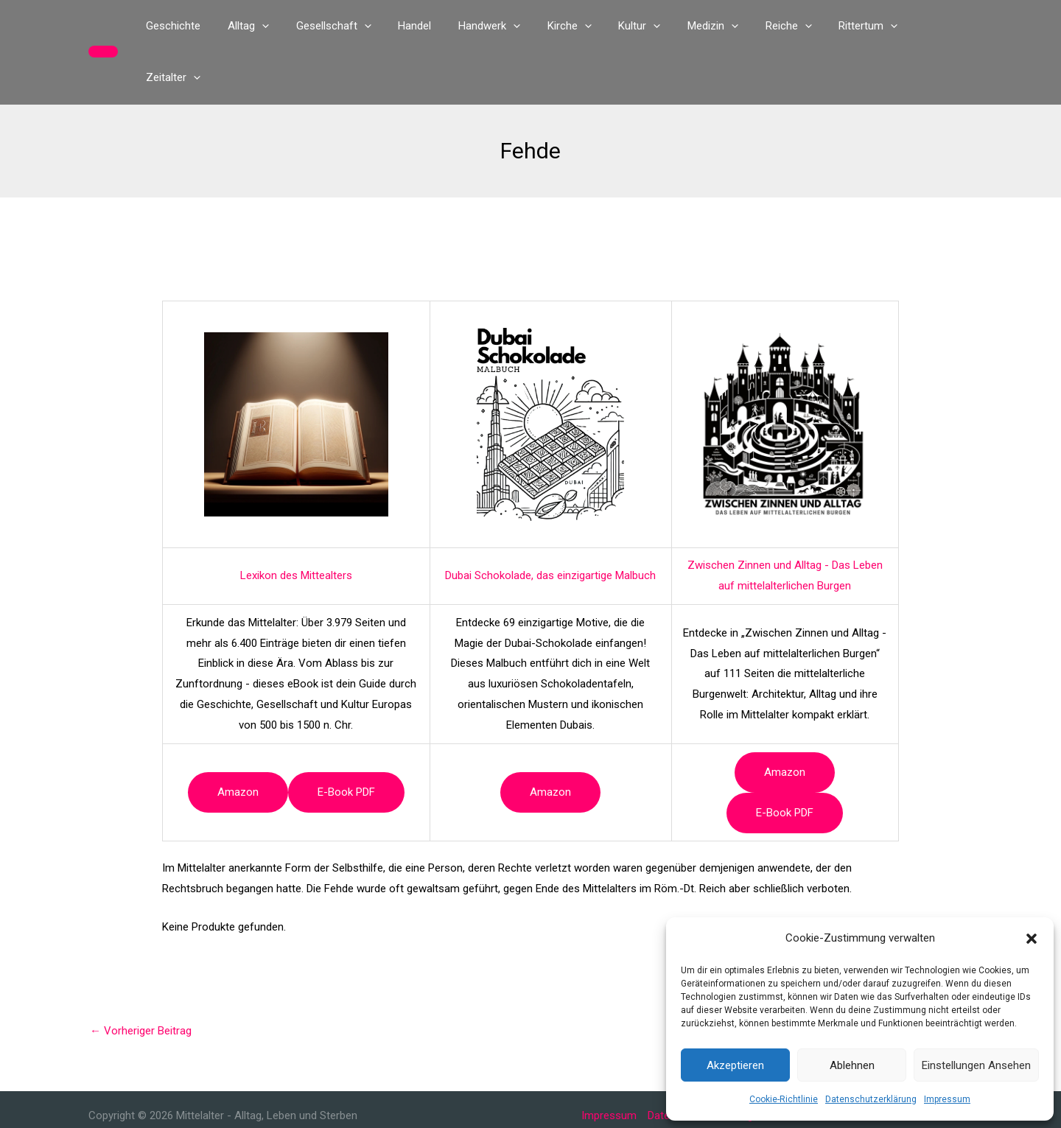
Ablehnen (852, 1065)
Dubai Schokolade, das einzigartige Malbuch (550, 523)
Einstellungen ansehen (976, 1065)
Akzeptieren (735, 1065)
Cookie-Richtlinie (783, 1099)
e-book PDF (346, 740)
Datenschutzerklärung (871, 1099)
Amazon (238, 740)
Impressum (947, 1099)
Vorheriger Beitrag (141, 979)
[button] (1031, 938)
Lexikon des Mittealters (296, 523)
